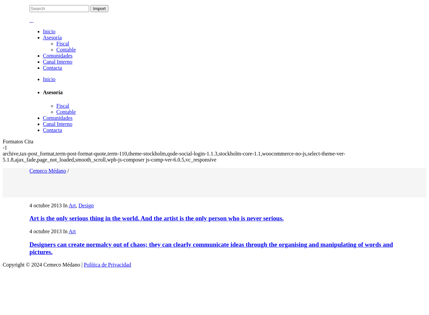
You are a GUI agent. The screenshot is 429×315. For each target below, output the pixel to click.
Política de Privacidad (107, 265)
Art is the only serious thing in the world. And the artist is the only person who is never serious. (157, 218)
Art (72, 205)
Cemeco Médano (48, 171)
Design (86, 205)
